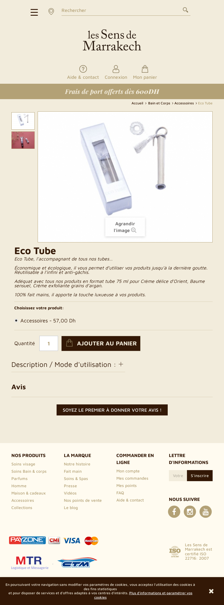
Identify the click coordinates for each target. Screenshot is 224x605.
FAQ (120, 492)
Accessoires (45, 320)
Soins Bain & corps (29, 471)
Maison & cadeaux (28, 492)
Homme (19, 485)
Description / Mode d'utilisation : (68, 364)
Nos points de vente (83, 500)
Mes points (126, 485)
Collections (21, 507)
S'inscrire (200, 475)
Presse (70, 485)
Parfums (19, 478)
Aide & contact (130, 499)
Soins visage (23, 463)
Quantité (24, 343)
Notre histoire (77, 463)
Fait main (73, 471)
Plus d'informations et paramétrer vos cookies (143, 595)
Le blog (71, 507)
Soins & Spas (76, 478)
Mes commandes (132, 478)
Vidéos (70, 492)
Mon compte (128, 470)
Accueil (138, 103)
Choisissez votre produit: (39, 308)
